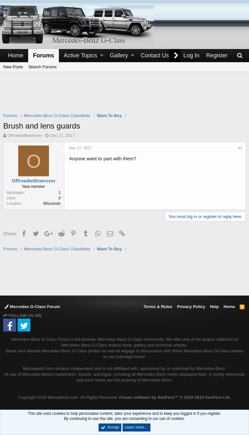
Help (214, 306)
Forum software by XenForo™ (174, 397)
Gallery (119, 55)
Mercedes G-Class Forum (32, 306)
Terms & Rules (157, 306)
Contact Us (155, 55)
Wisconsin (52, 203)
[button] (102, 55)
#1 (240, 148)
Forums (43, 55)
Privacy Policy (191, 306)
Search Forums (42, 66)
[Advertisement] (124, 96)
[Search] (240, 55)
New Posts (13, 66)
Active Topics (80, 55)
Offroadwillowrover (24, 135)
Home (15, 55)
